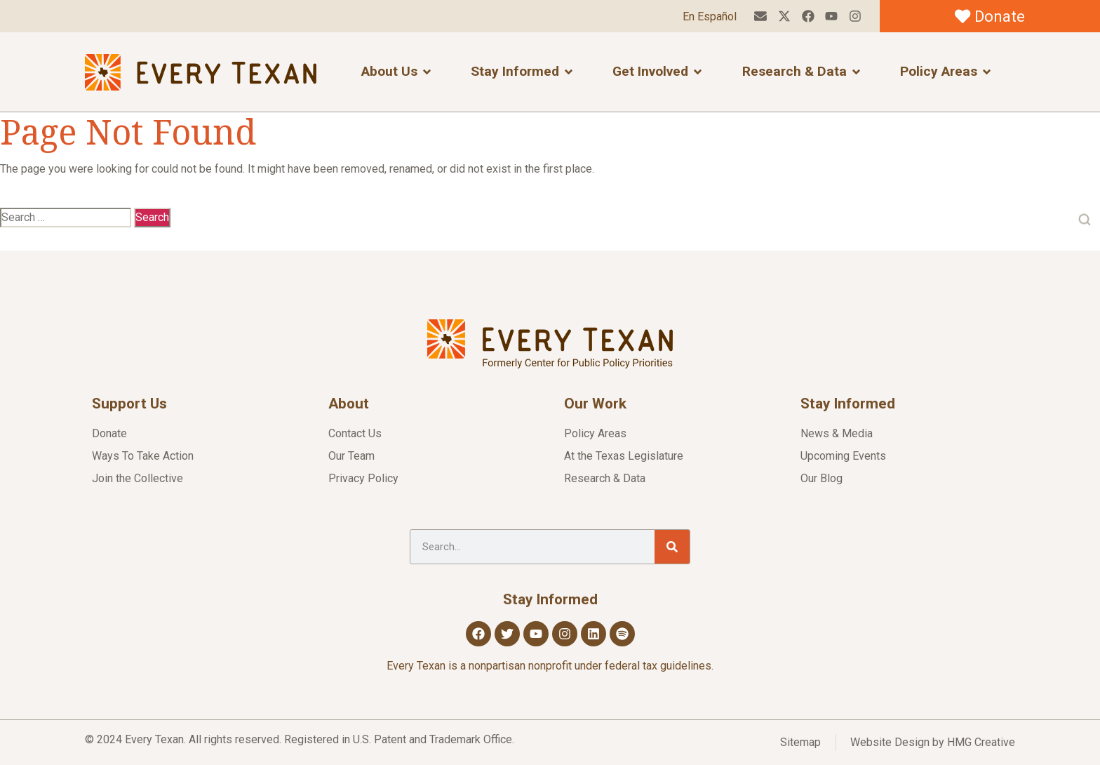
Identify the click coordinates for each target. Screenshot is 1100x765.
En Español (709, 16)
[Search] (672, 547)
